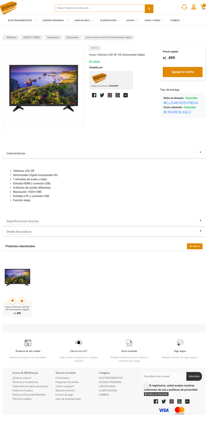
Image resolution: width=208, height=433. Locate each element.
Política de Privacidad (157, 410)
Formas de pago (64, 410)
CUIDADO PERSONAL (110, 397)
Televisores (53, 37)
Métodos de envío (65, 406)
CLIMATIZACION (108, 406)
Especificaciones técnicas (23, 237)
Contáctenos (62, 393)
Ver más (195, 262)
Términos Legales (21, 414)
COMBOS (104, 410)
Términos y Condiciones (25, 397)
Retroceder (72, 37)
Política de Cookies (22, 406)
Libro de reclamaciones (68, 414)
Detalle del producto (19, 247)
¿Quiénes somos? (21, 393)
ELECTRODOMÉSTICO (111, 393)
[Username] (163, 392)
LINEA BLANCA (107, 402)
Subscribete (194, 392)
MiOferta (11, 37)
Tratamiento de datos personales (30, 402)
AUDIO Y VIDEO (31, 37)
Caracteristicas (16, 169)
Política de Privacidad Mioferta (29, 410)
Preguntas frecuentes (67, 397)
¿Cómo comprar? (64, 402)
